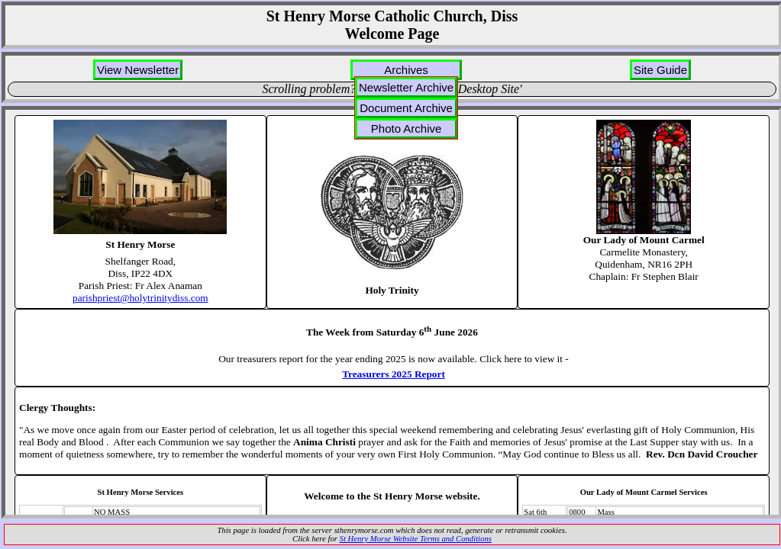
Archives (406, 69)
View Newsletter (138, 69)
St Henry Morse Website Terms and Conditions (416, 539)
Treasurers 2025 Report (393, 374)
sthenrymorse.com (364, 530)
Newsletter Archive (406, 87)
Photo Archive (406, 128)
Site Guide (660, 69)
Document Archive (406, 107)
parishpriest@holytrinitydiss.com (140, 297)
